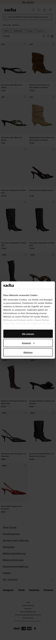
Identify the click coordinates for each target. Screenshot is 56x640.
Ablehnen (27, 352)
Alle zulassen (28, 333)
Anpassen (28, 343)
